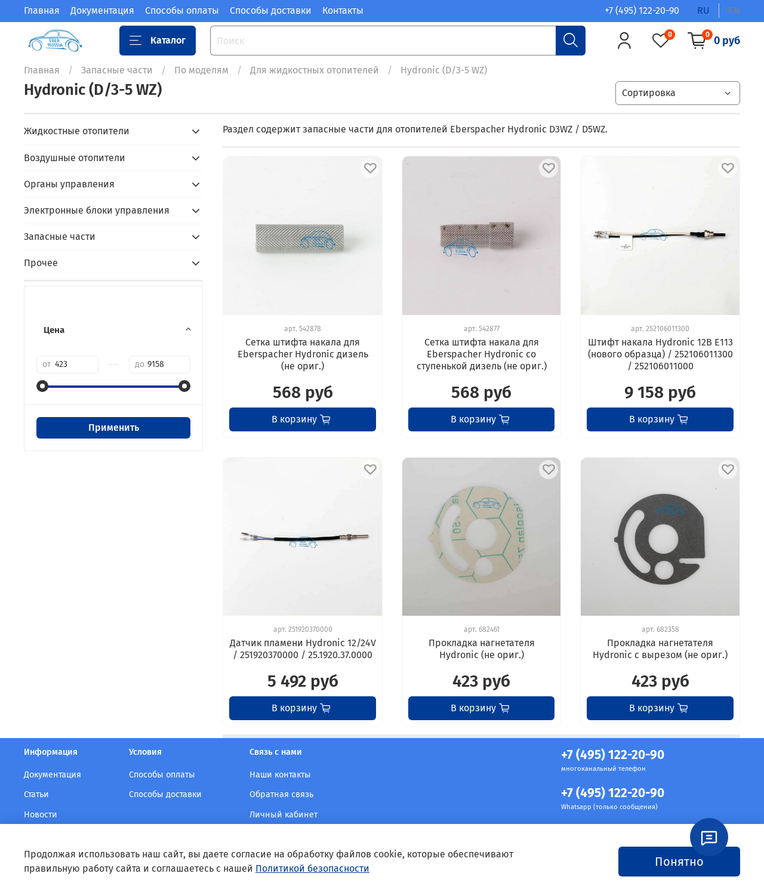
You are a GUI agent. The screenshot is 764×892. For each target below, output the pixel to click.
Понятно (679, 861)
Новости (40, 815)
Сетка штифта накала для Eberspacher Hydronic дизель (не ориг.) (303, 354)
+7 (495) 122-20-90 (642, 10)
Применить (113, 427)
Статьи (36, 794)
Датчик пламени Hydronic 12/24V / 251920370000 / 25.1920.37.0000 (303, 648)
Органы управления (69, 184)
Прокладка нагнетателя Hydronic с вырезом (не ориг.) (660, 648)
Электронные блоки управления (97, 210)
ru (703, 10)
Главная (42, 10)
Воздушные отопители (74, 157)
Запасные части (117, 70)
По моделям (201, 70)
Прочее (41, 262)
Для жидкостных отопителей (314, 70)
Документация (102, 10)
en (734, 10)
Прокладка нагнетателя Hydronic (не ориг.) (482, 648)
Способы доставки (271, 10)
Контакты (342, 10)
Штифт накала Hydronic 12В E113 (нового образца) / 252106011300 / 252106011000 (660, 354)
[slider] (42, 386)
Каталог (158, 41)
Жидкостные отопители (77, 131)
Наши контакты (280, 775)
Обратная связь (281, 794)
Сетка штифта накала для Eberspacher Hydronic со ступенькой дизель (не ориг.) (482, 354)
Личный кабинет (283, 815)
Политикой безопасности (312, 868)
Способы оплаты (182, 10)
